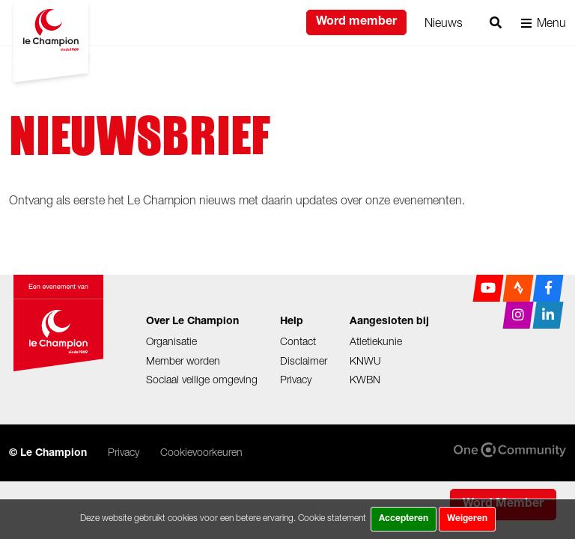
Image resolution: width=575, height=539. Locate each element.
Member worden (183, 360)
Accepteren (403, 518)
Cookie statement (332, 517)
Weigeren (467, 518)
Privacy (295, 379)
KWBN (365, 379)
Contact (298, 341)
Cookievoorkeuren (201, 451)
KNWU (365, 360)
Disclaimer (303, 360)
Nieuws (444, 22)
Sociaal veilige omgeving (202, 379)
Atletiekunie (376, 341)
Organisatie (171, 341)
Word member (356, 22)
